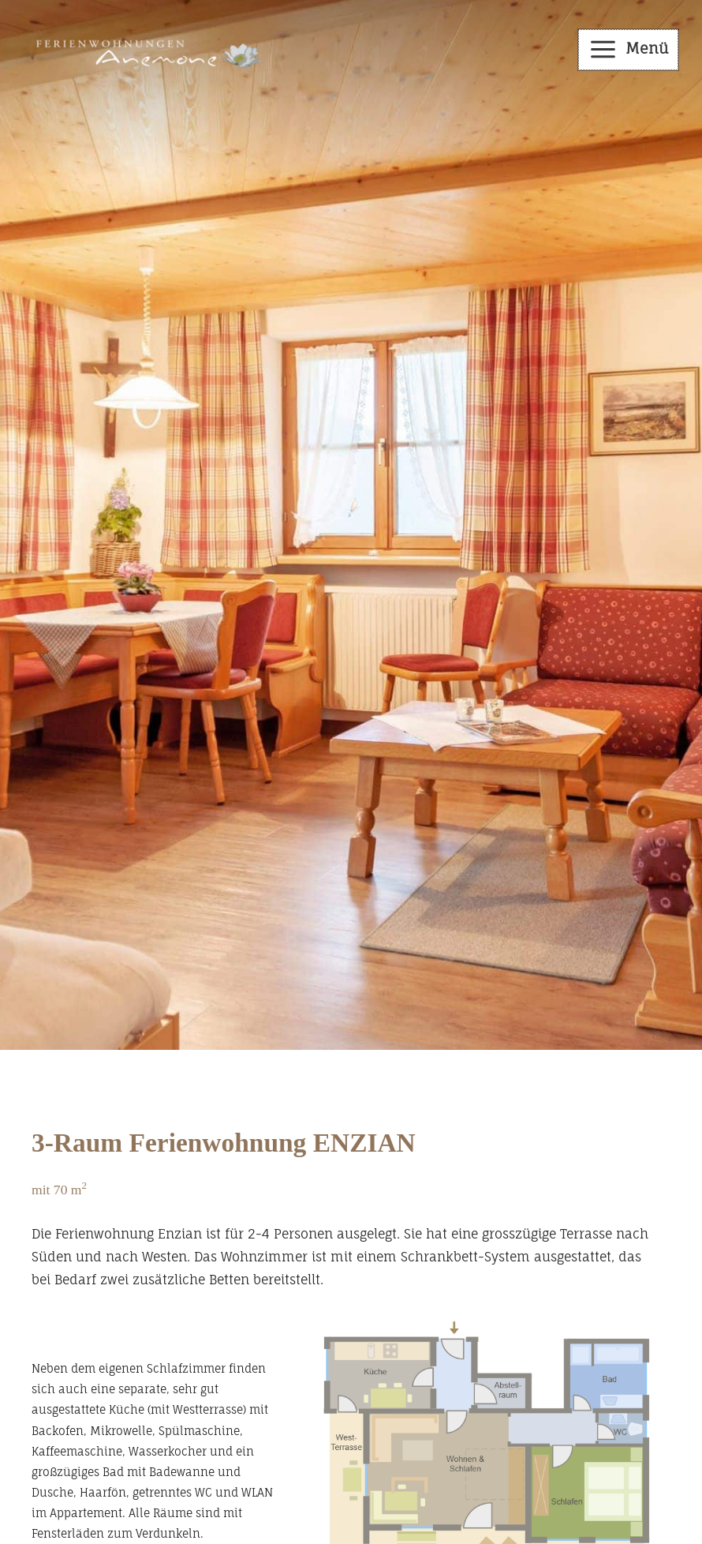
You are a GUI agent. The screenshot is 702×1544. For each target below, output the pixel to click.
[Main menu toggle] (629, 49)
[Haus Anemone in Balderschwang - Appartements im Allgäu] (144, 49)
